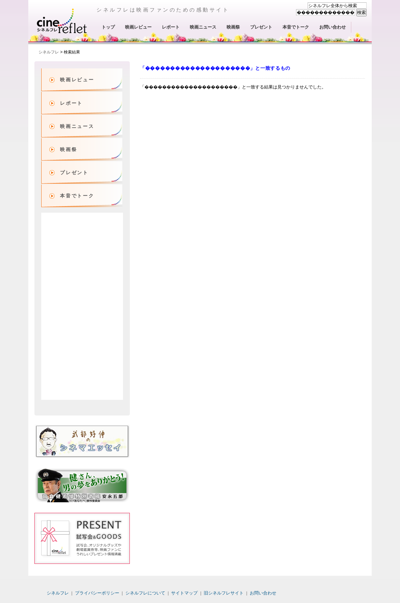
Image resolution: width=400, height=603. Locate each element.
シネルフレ (62, 21)
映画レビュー (138, 27)
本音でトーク (295, 27)
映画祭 (233, 27)
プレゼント (261, 27)
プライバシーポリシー (97, 593)
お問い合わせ (332, 27)
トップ (108, 27)
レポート (171, 27)
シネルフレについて (145, 593)
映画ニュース (203, 27)
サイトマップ (184, 593)
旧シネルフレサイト (224, 593)
